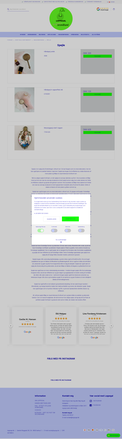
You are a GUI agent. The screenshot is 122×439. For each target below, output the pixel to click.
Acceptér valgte (51, 219)
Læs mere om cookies (41, 213)
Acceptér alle (70, 219)
